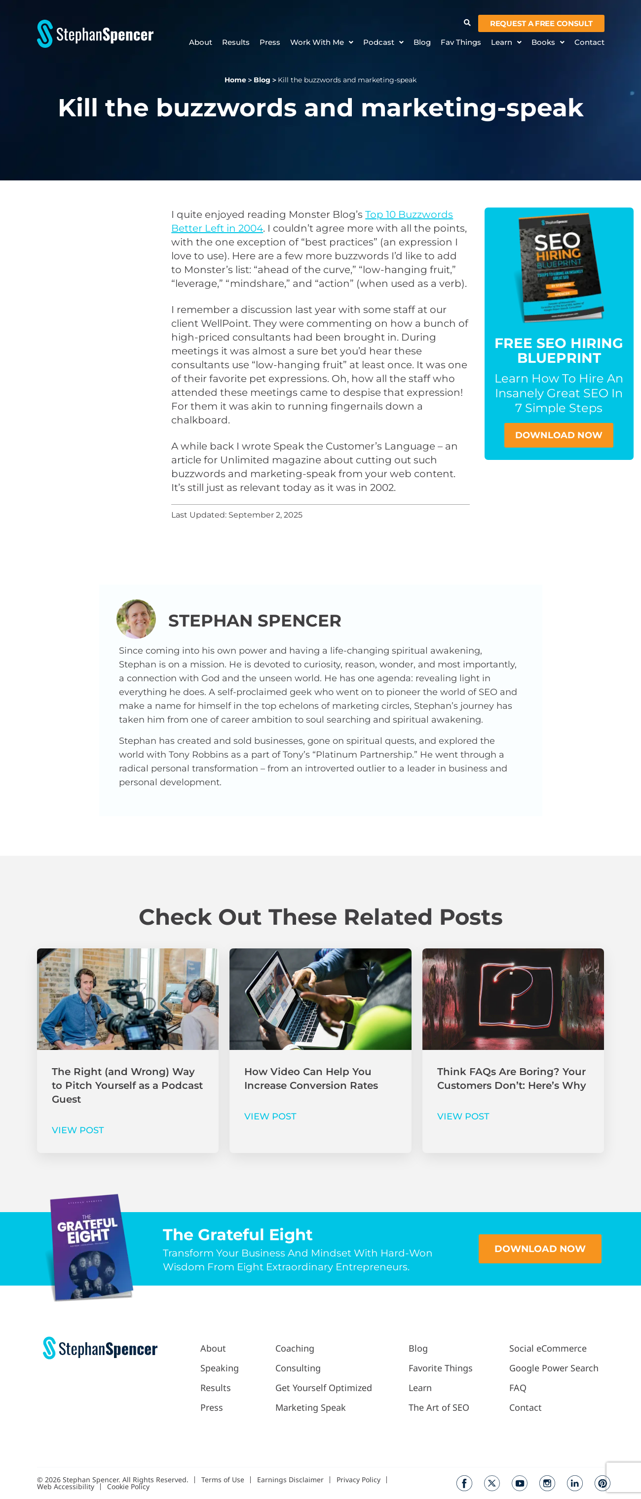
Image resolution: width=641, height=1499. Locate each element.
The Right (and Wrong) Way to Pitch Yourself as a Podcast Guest (127, 1085)
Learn (506, 42)
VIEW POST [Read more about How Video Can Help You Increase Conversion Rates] (270, 1116)
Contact (589, 42)
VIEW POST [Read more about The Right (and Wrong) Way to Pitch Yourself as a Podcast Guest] (78, 1130)
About (200, 42)
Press (270, 42)
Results (236, 42)
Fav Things (461, 42)
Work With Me (321, 42)
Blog (422, 42)
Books (548, 42)
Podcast (383, 42)
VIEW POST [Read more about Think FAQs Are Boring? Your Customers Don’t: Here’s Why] (463, 1116)
